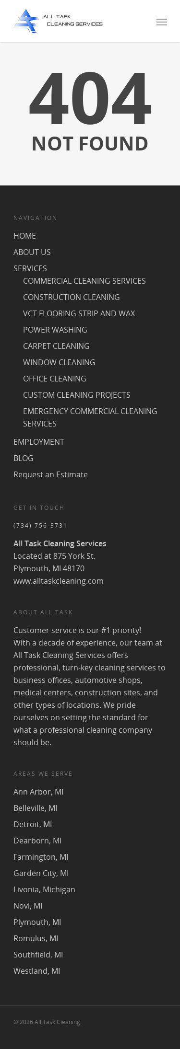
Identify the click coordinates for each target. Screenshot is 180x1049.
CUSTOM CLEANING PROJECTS (77, 395)
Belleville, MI (35, 808)
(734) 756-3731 (40, 525)
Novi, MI (27, 905)
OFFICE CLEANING (54, 378)
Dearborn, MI (37, 840)
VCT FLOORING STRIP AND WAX (79, 313)
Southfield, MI (38, 954)
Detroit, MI (32, 824)
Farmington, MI (40, 857)
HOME (24, 236)
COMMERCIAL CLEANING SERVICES (84, 281)
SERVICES (30, 268)
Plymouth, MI (37, 922)
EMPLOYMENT (38, 442)
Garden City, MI (41, 873)
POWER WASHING (55, 329)
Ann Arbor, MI (38, 791)
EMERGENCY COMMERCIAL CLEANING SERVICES (90, 417)
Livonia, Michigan (44, 889)
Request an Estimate (50, 474)
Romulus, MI (35, 938)
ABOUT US (32, 252)
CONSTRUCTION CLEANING (71, 297)
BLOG (23, 458)
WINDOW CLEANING (59, 362)
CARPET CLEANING (56, 346)
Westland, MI (36, 971)
